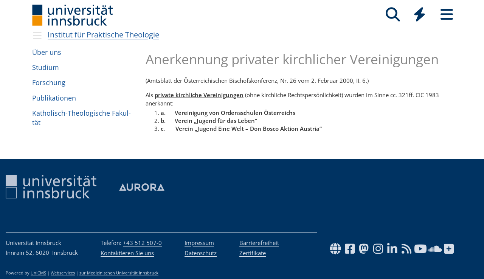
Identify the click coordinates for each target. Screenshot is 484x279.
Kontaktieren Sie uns (127, 253)
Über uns (46, 52)
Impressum (199, 242)
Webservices (63, 273)
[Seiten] (446, 14)
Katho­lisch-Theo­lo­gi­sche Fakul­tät (81, 117)
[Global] (419, 15)
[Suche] (392, 14)
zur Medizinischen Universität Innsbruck (118, 273)
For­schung (48, 82)
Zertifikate (252, 253)
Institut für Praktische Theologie (103, 34)
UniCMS (38, 273)
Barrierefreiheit (259, 242)
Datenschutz (201, 253)
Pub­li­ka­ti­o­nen (54, 97)
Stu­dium (45, 67)
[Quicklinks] (419, 14)
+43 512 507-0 (142, 242)
